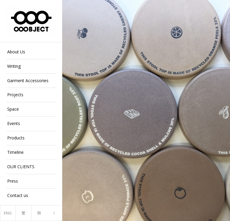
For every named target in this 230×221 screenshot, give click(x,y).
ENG (8, 213)
